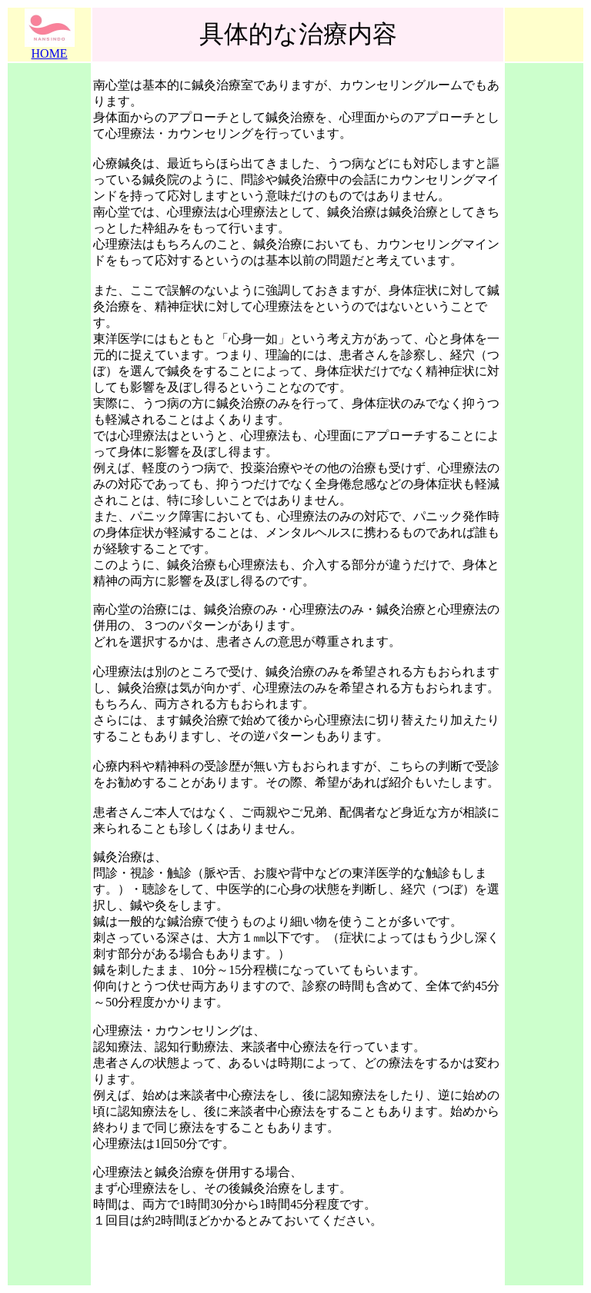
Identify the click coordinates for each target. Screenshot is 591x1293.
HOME (50, 53)
